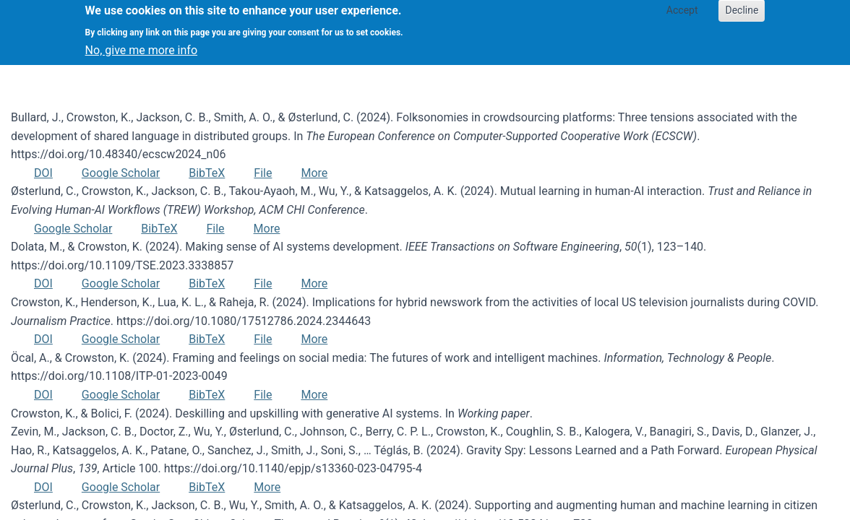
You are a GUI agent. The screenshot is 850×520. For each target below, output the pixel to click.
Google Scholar (121, 173)
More (314, 173)
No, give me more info (141, 44)
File (263, 173)
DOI (43, 173)
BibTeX (207, 173)
